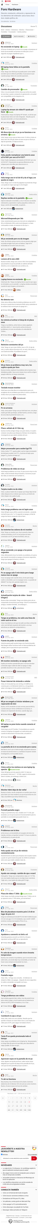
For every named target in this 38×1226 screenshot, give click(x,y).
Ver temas (12, 21)
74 (25, 1106)
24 (25, 1102)
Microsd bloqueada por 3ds (12, 218)
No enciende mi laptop (10, 47)
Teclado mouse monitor (10, 388)
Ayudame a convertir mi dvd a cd (14, 934)
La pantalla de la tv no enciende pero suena (18, 747)
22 (17, 1102)
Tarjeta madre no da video (11, 489)
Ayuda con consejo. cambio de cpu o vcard (18, 873)
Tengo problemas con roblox (12, 996)
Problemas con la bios (10, 830)
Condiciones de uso (26, 1215)
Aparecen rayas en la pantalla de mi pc (17, 1059)
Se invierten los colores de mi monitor (16, 530)
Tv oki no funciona (8, 1079)
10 (21, 1098)
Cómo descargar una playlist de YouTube (15, 1207)
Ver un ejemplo (32, 1154)
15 (25, 1098)
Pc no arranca (6, 408)
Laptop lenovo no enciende (12, 279)
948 (25, 1110)
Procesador (12, 32)
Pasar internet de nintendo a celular (15, 681)
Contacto (22, 1217)
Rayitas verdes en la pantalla (13, 198)
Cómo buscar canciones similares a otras (15, 1195)
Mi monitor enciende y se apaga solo (16, 661)
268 (9, 1110)
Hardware (15, 4)
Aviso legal (29, 1217)
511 (13, 1110)
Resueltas (31, 36)
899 (21, 1110)
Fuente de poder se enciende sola (14, 641)
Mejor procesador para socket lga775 (16, 448)
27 (13, 1106)
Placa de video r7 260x (10, 894)
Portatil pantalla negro (10, 810)
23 (21, 1102)
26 (9, 1106)
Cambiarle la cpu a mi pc (11, 1016)
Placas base (29, 29)
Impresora (14, 29)
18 (29, 1098)
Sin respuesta (18, 36)
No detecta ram (7, 300)
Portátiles (4, 32)
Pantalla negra (7, 975)
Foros (7, 4)
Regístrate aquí (10, 1215)
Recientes (6, 36)
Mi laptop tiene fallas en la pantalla (15, 67)
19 (9, 1102)
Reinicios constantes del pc (12, 345)
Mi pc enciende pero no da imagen (15, 239)
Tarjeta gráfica (21, 32)
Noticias (4, 1154)
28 (17, 1106)
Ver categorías (5, 21)
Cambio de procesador (10, 89)
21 (13, 1102)
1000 (29, 1110)
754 (17, 1110)
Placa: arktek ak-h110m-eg (12, 428)
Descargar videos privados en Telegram (15, 1210)
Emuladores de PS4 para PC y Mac (13, 1198)
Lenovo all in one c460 (10, 259)
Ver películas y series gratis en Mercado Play (16, 1201)
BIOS (2, 29)
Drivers (8, 29)
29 (21, 1106)
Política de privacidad (12, 1217)
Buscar (34, 26)
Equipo (18, 1215)
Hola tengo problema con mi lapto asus (17, 509)
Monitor (21, 29)
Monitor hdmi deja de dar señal (13, 790)
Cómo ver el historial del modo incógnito (15, 1193)
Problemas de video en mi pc (13, 469)
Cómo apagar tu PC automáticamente (15, 1204)
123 (29, 1106)
